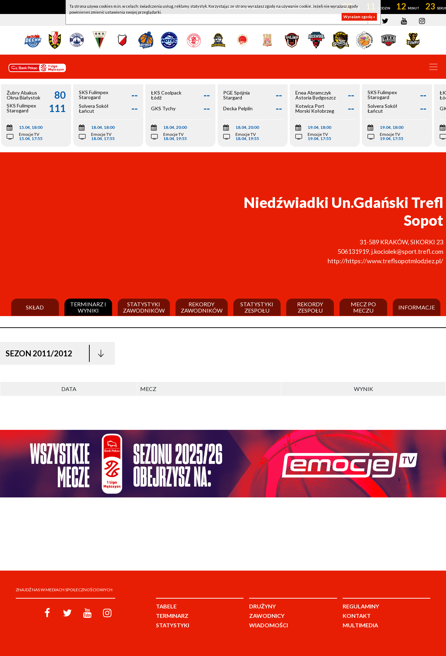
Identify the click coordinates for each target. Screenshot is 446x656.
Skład (35, 307)
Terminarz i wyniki (88, 307)
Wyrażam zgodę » (359, 16)
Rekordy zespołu (310, 307)
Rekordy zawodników (201, 307)
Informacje (416, 307)
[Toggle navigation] (433, 67)
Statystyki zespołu (256, 307)
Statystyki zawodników (144, 307)
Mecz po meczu (363, 307)
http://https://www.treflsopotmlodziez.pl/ (385, 261)
